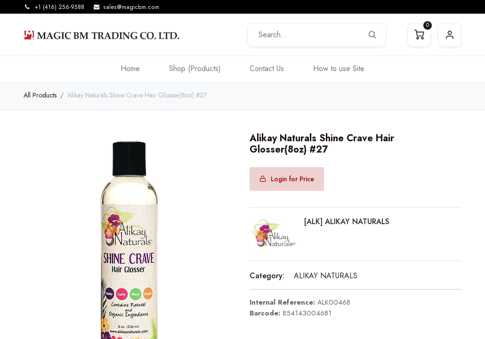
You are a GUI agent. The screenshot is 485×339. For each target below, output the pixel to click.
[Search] (372, 35)
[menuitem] (130, 68)
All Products (40, 95)
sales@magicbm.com (131, 7)
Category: (267, 275)
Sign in (449, 35)
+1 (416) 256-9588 (59, 7)
